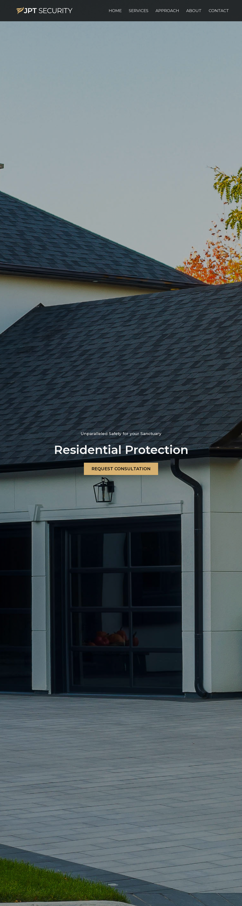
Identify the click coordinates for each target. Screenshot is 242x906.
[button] (138, 10)
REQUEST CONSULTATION (121, 468)
